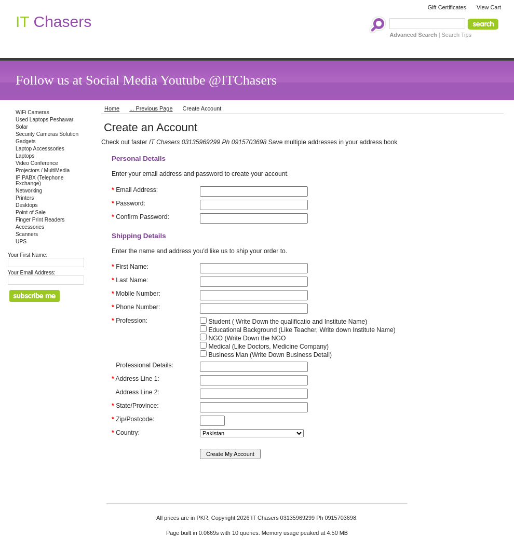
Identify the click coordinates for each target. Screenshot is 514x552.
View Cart (489, 7)
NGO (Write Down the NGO (243, 338)
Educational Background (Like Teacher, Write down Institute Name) (298, 330)
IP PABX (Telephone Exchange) (39, 180)
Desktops (27, 205)
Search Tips (456, 35)
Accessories (30, 227)
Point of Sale (31, 212)
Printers (25, 198)
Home (111, 108)
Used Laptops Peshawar (45, 119)
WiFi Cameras (32, 112)
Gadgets (26, 141)
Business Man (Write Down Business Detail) (266, 354)
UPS (21, 241)
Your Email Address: (32, 272)
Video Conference (37, 163)
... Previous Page (150, 108)
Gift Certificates (447, 7)
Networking (29, 191)
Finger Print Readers (40, 220)
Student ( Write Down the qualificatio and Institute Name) (283, 321)
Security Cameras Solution (47, 134)
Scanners (27, 234)
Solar (22, 127)
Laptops (25, 156)
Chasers (53, 21)
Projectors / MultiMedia (43, 170)
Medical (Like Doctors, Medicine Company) (264, 346)
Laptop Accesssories (40, 148)
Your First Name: (27, 255)
